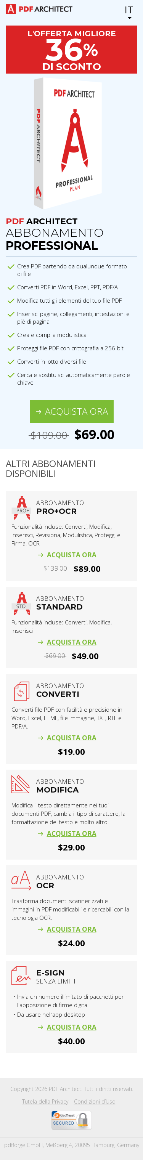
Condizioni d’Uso (95, 1101)
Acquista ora (76, 411)
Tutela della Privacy (45, 1101)
